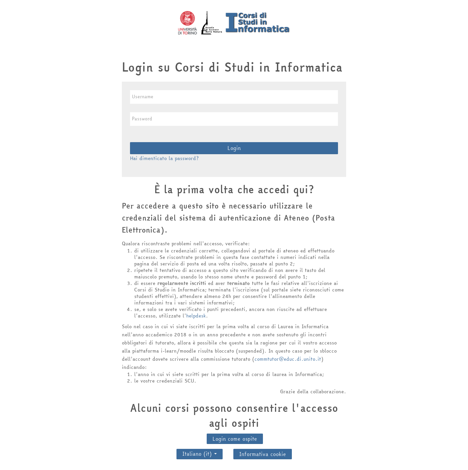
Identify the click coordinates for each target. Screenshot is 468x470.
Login (234, 148)
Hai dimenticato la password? (164, 158)
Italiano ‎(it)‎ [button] (199, 452)
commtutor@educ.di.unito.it (287, 359)
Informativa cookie (262, 454)
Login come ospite (235, 439)
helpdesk (196, 315)
